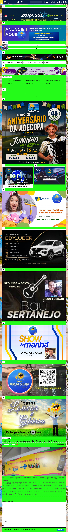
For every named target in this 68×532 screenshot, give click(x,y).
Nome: (3, 502)
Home (4, 62)
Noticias (29, 62)
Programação (19, 62)
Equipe (24, 62)
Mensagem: (4, 506)
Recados (41, 62)
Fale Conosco (47, 62)
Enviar (5, 521)
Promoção (35, 62)
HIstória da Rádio (10, 62)
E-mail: (35, 502)
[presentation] (11, 516)
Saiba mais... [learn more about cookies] (38, 524)
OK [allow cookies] (3, 525)
